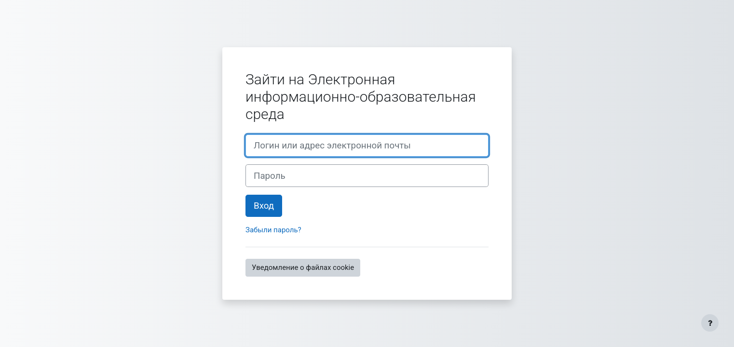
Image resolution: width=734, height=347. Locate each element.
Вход (264, 205)
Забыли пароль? (273, 230)
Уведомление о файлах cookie (303, 267)
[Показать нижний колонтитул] (710, 323)
